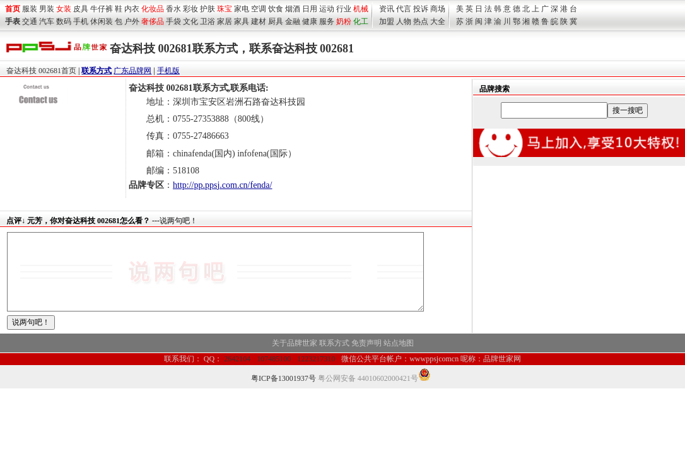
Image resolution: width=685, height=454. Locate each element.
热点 (420, 21)
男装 (46, 8)
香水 (173, 8)
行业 (343, 8)
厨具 (275, 21)
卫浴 (207, 21)
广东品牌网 (132, 70)
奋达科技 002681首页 (41, 70)
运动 (326, 8)
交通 (29, 21)
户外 (131, 21)
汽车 (46, 21)
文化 (190, 21)
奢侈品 (152, 21)
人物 (403, 21)
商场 (437, 8)
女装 (63, 8)
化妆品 (152, 8)
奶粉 (343, 21)
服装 (29, 8)
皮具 (80, 8)
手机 (80, 21)
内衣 (131, 8)
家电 (241, 8)
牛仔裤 (101, 8)
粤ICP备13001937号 (283, 393)
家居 (224, 21)
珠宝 (224, 8)
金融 (292, 21)
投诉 (420, 8)
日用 (309, 8)
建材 (258, 21)
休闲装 (101, 21)
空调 (258, 8)
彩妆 (190, 8)
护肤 (207, 8)
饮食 (275, 8)
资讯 (386, 8)
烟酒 (292, 8)
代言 (403, 8)
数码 (63, 21)
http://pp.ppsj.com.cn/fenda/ (222, 185)
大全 (437, 21)
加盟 (386, 21)
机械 (360, 8)
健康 (309, 21)
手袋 (173, 21)
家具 (241, 21)
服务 (326, 21)
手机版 (168, 70)
